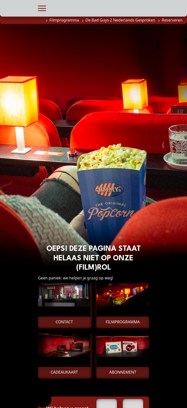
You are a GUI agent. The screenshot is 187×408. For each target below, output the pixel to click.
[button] (42, 8)
